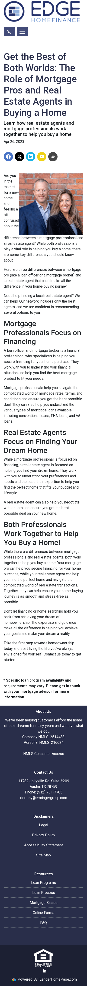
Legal (43, 825)
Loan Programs (43, 882)
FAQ (43, 922)
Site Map (43, 855)
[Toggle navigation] (22, 31)
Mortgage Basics (44, 902)
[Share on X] (19, 156)
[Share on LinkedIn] (30, 156)
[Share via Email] (41, 156)
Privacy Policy (43, 835)
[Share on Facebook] (8, 156)
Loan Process (43, 892)
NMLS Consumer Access (43, 754)
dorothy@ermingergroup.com (43, 798)
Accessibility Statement (43, 845)
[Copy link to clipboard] (53, 156)
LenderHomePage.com (58, 979)
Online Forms (43, 912)
